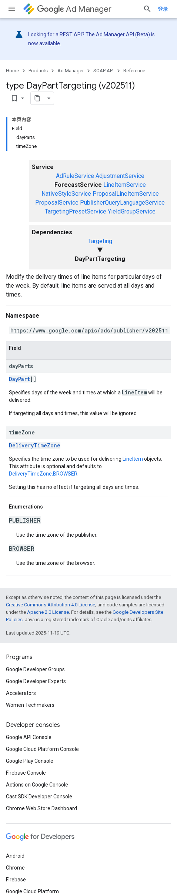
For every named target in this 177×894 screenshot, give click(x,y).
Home (12, 70)
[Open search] (147, 8)
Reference (134, 70)
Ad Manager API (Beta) (123, 34)
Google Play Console (29, 761)
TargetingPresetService (75, 211)
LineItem (133, 459)
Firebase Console (26, 773)
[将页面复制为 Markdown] (37, 98)
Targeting (100, 241)
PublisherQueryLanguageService (122, 202)
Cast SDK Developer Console (39, 796)
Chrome (15, 868)
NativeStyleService (66, 193)
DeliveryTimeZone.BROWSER (43, 474)
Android (15, 856)
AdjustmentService (120, 175)
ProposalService (57, 202)
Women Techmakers (30, 705)
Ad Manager (74, 9)
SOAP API (103, 70)
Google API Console (28, 737)
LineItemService (124, 184)
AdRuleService (75, 175)
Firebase (16, 880)
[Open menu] (11, 9)
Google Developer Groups (35, 669)
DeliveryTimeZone (34, 445)
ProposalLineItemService (126, 193)
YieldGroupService (132, 211)
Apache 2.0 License (48, 612)
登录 (163, 9)
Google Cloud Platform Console (42, 749)
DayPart (19, 379)
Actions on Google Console (37, 785)
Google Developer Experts (36, 681)
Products (38, 70)
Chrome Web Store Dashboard (41, 808)
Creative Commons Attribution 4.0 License (50, 604)
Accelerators (21, 693)
